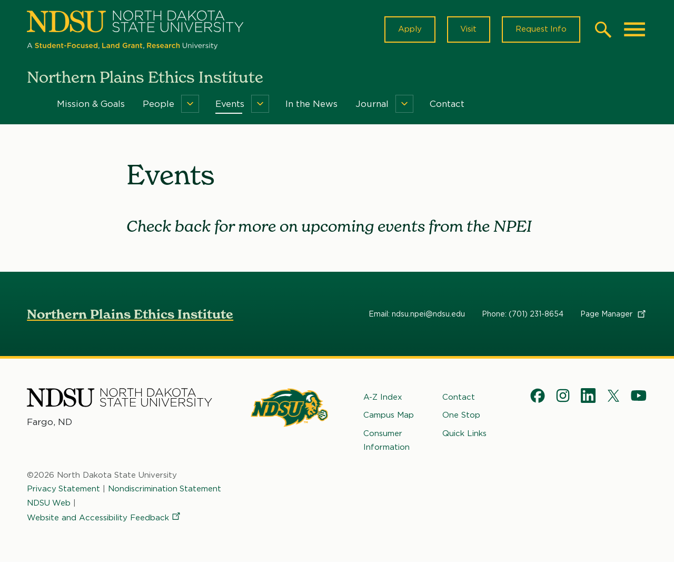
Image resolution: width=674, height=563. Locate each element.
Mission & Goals (91, 104)
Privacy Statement (64, 489)
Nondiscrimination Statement (165, 489)
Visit (468, 29)
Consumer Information (386, 440)
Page (613, 314)
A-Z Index (382, 397)
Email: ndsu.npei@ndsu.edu (417, 314)
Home (34, 104)
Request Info (541, 29)
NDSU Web (49, 503)
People (158, 104)
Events (229, 104)
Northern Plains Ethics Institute (130, 314)
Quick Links (464, 433)
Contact (447, 104)
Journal (372, 104)
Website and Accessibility (104, 518)
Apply (409, 29)
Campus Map (388, 415)
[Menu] (190, 104)
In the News (311, 104)
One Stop (461, 415)
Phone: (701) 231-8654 (522, 314)
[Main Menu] (634, 29)
